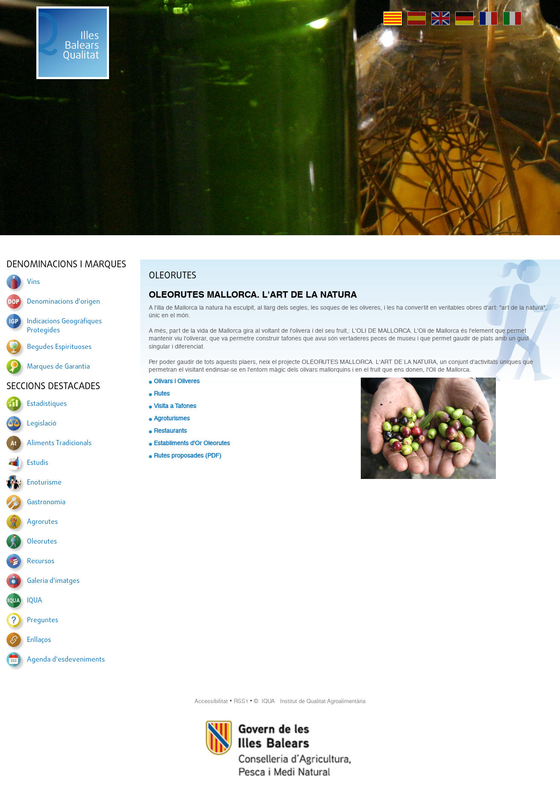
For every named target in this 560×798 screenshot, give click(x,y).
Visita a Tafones (175, 405)
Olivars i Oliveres (177, 381)
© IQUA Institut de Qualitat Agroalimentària (309, 701)
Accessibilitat (211, 701)
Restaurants (170, 430)
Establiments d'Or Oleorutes (192, 443)
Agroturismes (172, 418)
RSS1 (241, 701)
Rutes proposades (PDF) (187, 455)
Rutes (162, 393)
